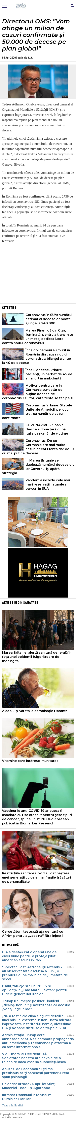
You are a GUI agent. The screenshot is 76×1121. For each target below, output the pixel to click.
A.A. (30, 57)
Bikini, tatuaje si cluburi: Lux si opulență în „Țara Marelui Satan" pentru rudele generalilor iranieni (34, 990)
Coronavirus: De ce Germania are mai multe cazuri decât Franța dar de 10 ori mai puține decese (38, 447)
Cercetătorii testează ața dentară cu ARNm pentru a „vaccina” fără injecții (32, 934)
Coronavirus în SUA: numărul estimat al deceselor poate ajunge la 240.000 (49, 319)
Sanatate (30, 603)
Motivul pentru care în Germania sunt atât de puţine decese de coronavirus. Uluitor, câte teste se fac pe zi (37, 392)
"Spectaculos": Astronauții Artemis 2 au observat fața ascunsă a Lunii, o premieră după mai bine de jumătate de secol (35, 973)
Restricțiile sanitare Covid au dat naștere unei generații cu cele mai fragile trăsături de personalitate (36, 877)
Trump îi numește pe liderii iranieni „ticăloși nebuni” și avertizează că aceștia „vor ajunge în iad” (36, 1005)
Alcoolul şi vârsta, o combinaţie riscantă (35, 711)
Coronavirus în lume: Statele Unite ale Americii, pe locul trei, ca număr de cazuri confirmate (37, 411)
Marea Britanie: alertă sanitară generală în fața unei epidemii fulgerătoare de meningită (36, 657)
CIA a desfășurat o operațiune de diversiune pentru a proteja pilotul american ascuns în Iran (30, 956)
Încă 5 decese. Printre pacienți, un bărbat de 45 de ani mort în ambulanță (49, 374)
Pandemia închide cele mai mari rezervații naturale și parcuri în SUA (48, 484)
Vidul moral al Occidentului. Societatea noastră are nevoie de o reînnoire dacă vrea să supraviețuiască (34, 1058)
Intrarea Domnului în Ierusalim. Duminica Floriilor (27, 1097)
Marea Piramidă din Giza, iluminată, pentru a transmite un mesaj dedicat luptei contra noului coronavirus (37, 337)
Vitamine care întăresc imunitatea (30, 761)
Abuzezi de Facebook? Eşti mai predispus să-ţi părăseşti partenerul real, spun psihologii (36, 1073)
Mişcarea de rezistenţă (38, 6)
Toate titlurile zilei (12, 1105)
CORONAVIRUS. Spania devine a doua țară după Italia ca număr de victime (47, 429)
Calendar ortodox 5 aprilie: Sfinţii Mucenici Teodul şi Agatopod (29, 1086)
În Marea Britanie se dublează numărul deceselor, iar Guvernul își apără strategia (38, 467)
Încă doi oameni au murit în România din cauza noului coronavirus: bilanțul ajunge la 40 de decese (36, 356)
